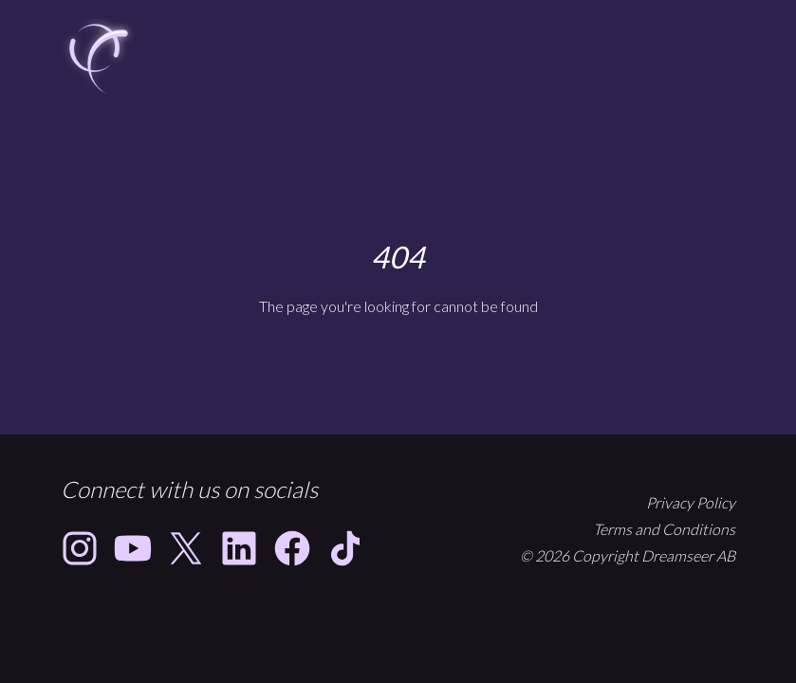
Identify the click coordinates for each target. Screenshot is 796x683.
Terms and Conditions (664, 529)
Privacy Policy (690, 502)
